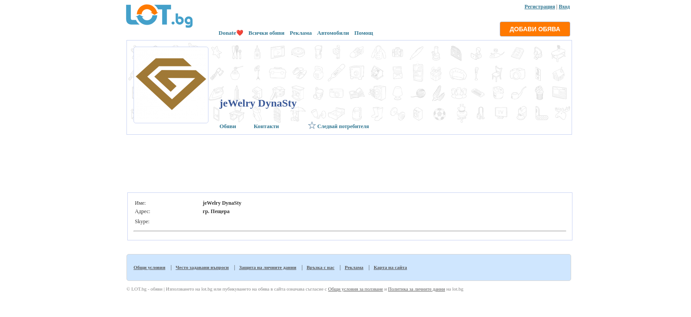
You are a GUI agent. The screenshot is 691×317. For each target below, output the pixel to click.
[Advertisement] (348, 161)
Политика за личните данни (416, 288)
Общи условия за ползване (355, 288)
